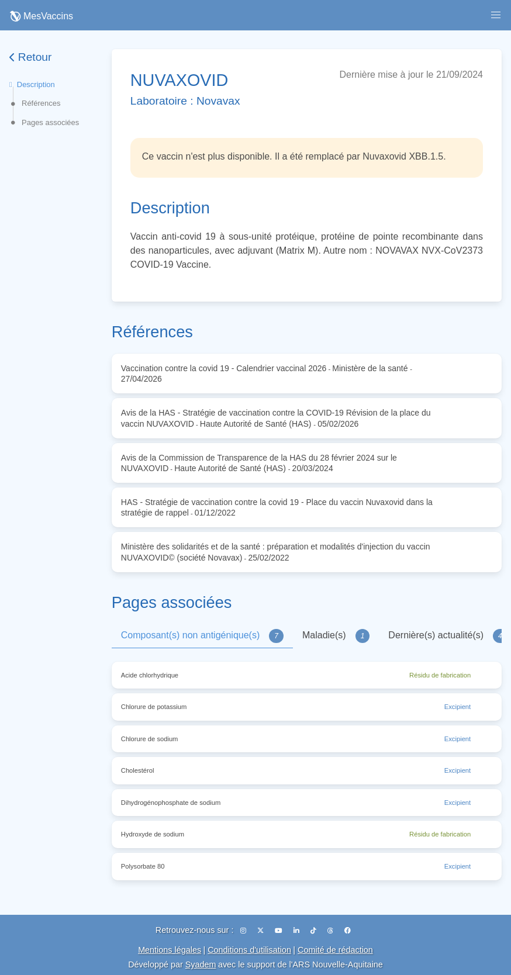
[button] (496, 15)
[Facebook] (347, 930)
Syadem (200, 964)
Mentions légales (169, 950)
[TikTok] (314, 930)
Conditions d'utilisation (249, 950)
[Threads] (331, 930)
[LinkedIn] (297, 930)
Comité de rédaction (335, 950)
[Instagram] (244, 930)
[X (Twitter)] (261, 930)
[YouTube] (279, 930)
